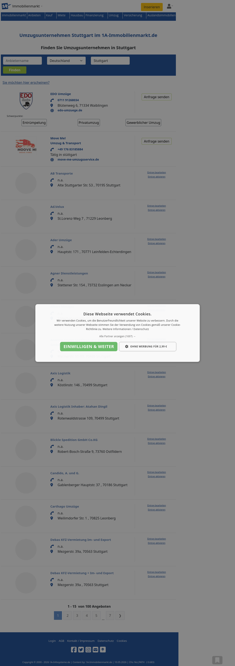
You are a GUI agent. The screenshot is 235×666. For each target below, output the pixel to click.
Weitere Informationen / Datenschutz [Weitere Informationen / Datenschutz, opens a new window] (126, 329)
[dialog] (117, 333)
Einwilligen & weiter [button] (89, 346)
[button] (118, 336)
